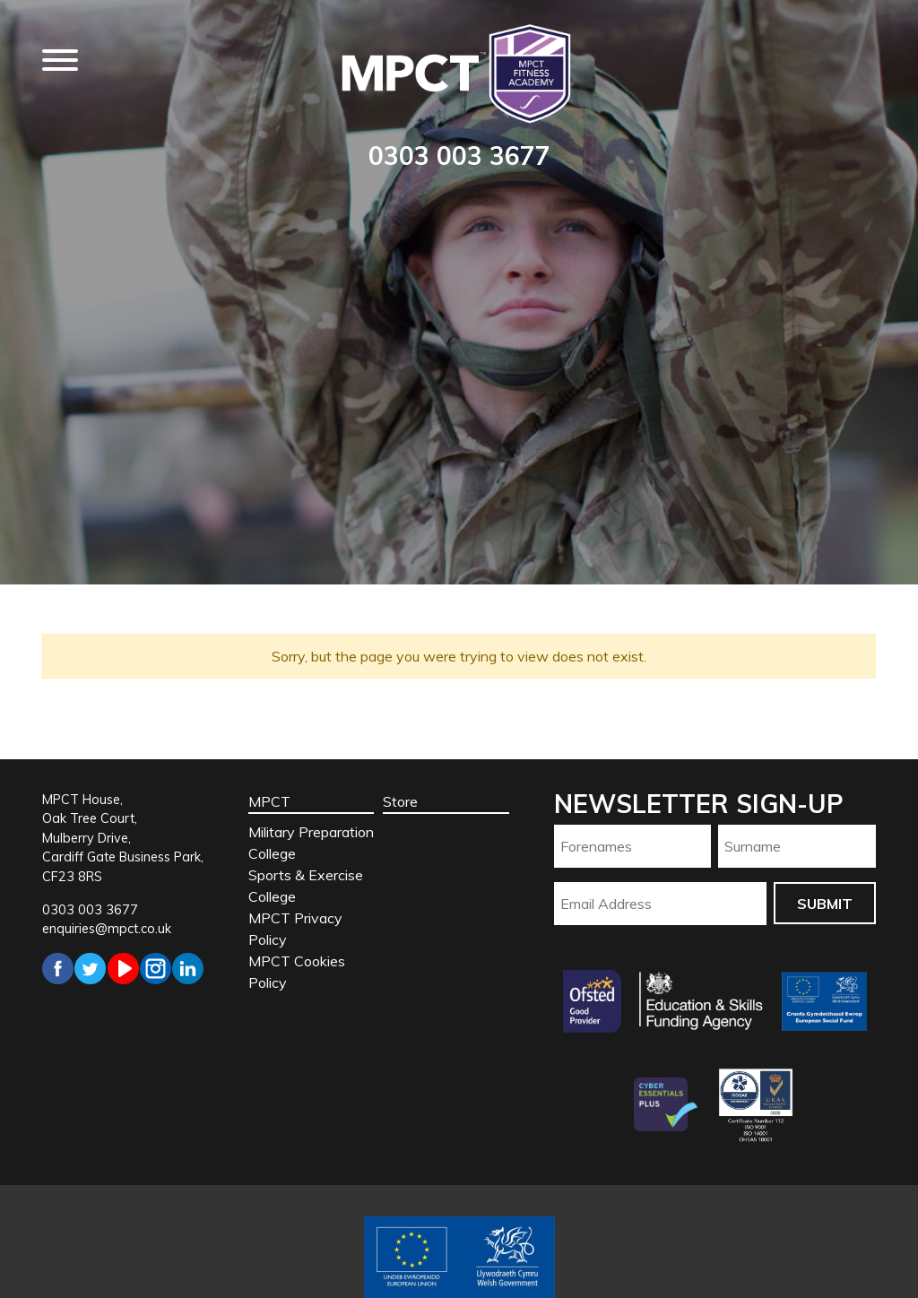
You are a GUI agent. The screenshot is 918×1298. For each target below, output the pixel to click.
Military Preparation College (311, 842)
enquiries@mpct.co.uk (106, 929)
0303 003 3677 (459, 155)
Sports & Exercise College (305, 885)
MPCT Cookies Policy (296, 971)
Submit (825, 904)
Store (400, 801)
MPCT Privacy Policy (295, 928)
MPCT (269, 801)
